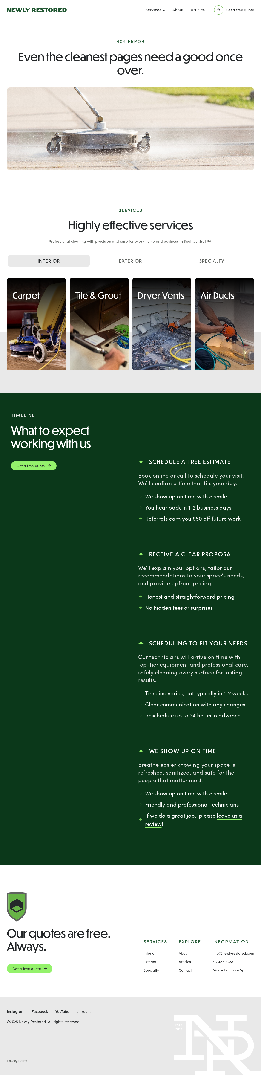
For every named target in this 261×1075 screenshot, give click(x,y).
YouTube (62, 1011)
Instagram (15, 1011)
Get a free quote (26, 968)
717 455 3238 (222, 961)
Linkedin (84, 1011)
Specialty (212, 261)
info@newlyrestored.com (233, 953)
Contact (185, 970)
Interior (49, 261)
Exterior (130, 261)
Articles (198, 9)
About (178, 9)
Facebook (40, 1011)
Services (153, 9)
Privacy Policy (17, 1061)
